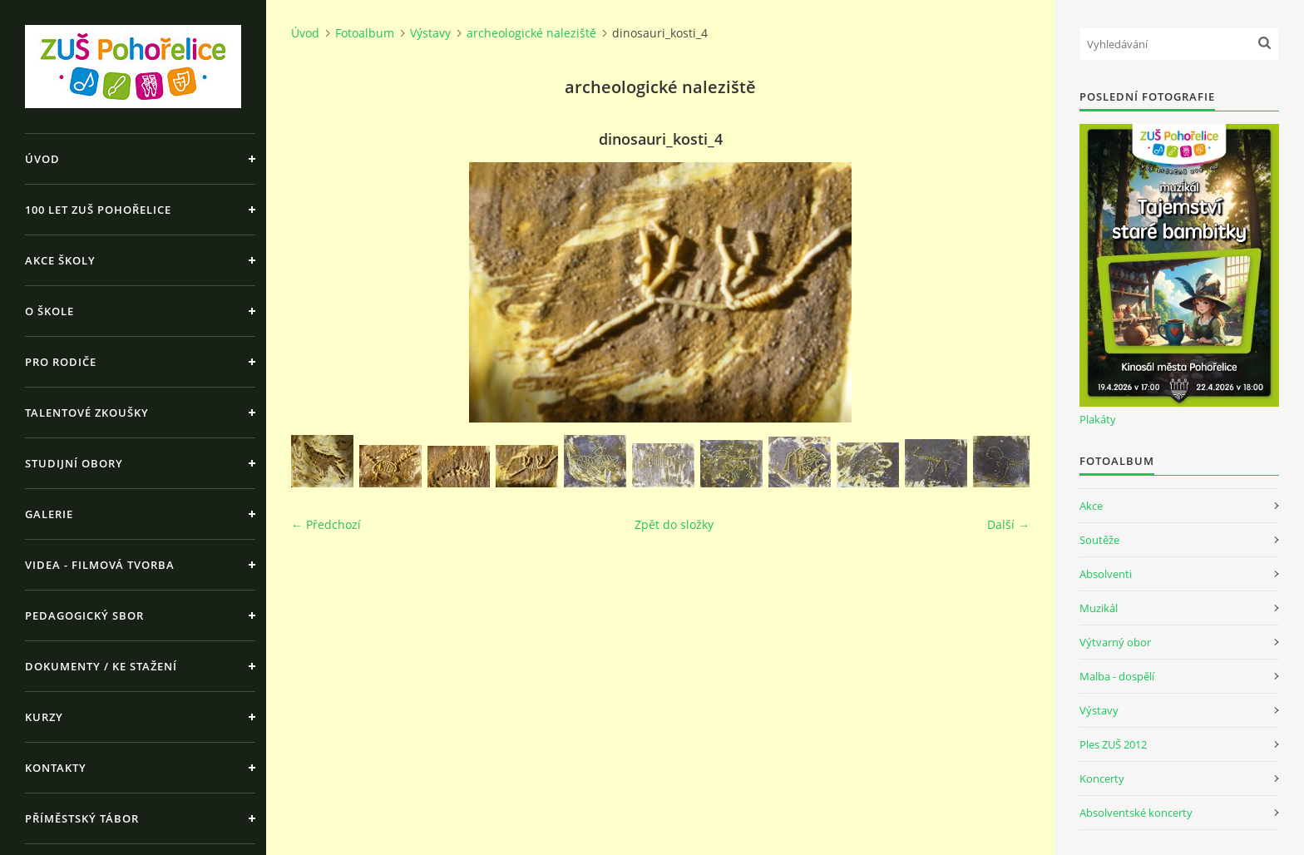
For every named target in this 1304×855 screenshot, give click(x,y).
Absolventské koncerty (1136, 812)
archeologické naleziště (531, 33)
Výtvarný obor (1115, 642)
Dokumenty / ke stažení (101, 666)
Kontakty (55, 767)
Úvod (42, 158)
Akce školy (60, 260)
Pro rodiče (60, 361)
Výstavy (430, 33)
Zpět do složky (674, 524)
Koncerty (1101, 778)
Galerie (49, 514)
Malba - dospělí (1116, 676)
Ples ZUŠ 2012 (1113, 744)
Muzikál (1098, 607)
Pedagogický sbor (84, 615)
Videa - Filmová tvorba (100, 564)
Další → (1008, 524)
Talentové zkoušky (87, 412)
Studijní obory (74, 463)
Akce (1091, 505)
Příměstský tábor (82, 818)
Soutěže (1099, 539)
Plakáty (1097, 419)
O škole (49, 311)
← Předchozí (326, 524)
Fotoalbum (364, 33)
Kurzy (44, 716)
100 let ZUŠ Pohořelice (98, 209)
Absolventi (1105, 573)
